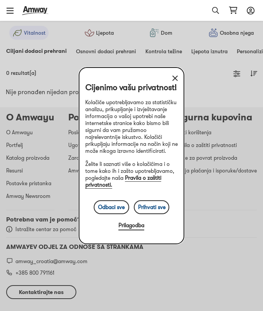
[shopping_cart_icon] (233, 10)
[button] (12, 10)
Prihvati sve (151, 207)
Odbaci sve (111, 207)
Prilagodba (131, 225)
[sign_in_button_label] (249, 10)
